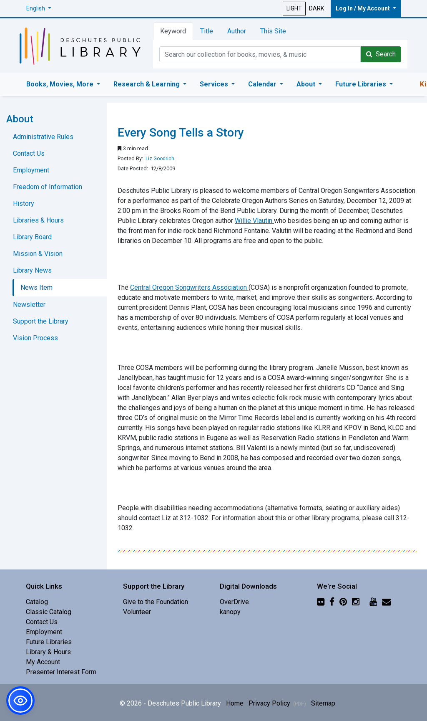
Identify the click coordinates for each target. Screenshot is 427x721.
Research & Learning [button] (147, 84)
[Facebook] (331, 602)
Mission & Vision (38, 254)
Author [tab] (236, 31)
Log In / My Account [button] (363, 8)
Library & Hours (48, 652)
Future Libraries (49, 642)
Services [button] (215, 84)
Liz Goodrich (160, 159)
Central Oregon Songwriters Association (189, 287)
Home (235, 703)
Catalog (37, 602)
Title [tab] (206, 31)
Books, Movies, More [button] (60, 84)
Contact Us (29, 153)
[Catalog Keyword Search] (260, 54)
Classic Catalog (48, 612)
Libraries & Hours (38, 220)
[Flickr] (320, 602)
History (23, 203)
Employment (31, 170)
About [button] (306, 84)
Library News (32, 270)
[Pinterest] (343, 602)
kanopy (230, 612)
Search (381, 54)
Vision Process (35, 338)
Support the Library (40, 321)
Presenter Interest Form (61, 672)
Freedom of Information (47, 187)
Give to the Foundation (155, 602)
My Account (43, 662)
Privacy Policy (277, 703)
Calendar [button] (263, 84)
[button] (39, 8)
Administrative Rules (43, 137)
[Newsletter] (386, 602)
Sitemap (323, 703)
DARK (316, 8)
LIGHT (294, 8)
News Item (36, 287)
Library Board (32, 237)
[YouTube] (373, 602)
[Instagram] (355, 602)
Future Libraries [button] (361, 84)
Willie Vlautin (254, 221)
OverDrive (234, 602)
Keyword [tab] (173, 31)
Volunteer (137, 612)
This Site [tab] (273, 31)
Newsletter (29, 305)
